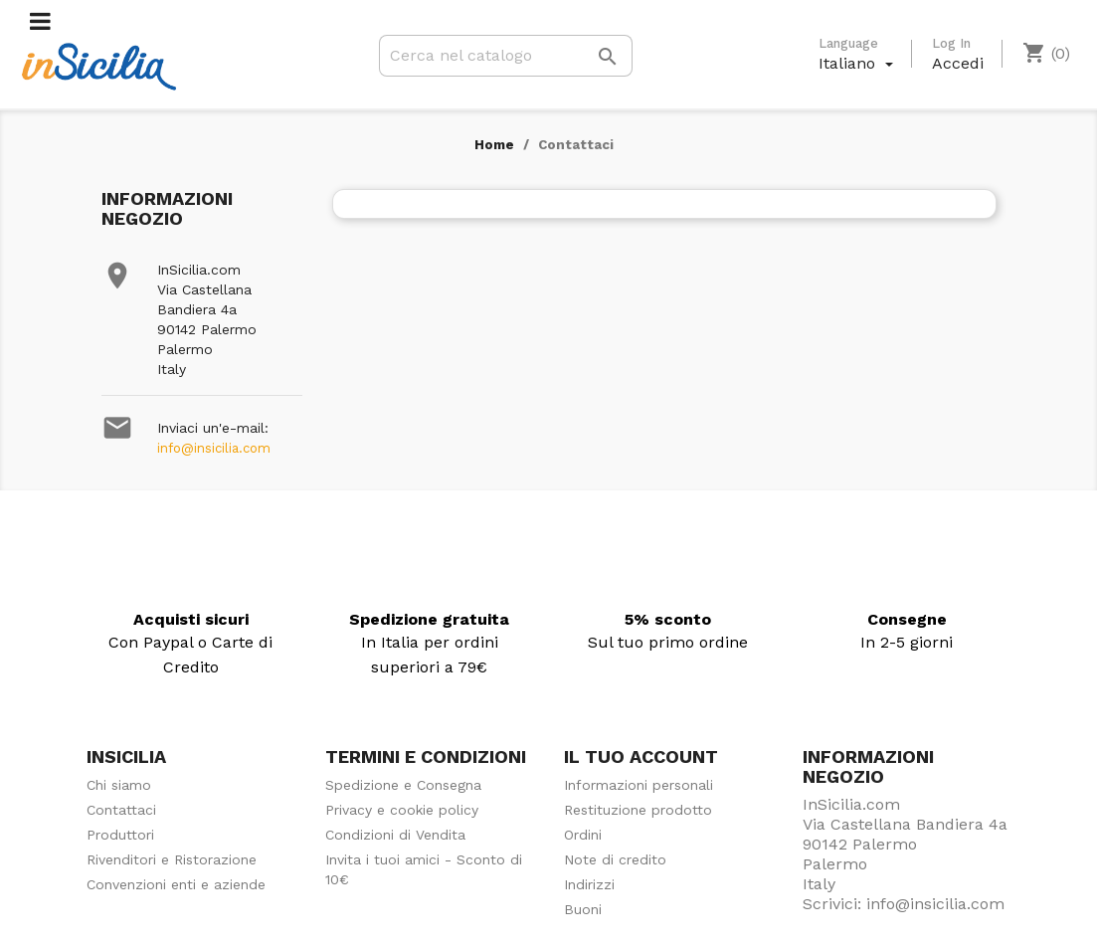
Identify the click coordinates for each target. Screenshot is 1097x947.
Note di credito (615, 859)
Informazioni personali (638, 785)
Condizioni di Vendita (395, 835)
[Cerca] (506, 56)
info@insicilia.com (214, 448)
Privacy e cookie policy (401, 810)
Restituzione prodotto (638, 810)
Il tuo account (641, 756)
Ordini (583, 835)
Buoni (583, 909)
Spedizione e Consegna (403, 785)
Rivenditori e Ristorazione (172, 859)
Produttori (120, 835)
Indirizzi (589, 884)
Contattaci (121, 810)
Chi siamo (119, 785)
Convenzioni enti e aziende (176, 884)
